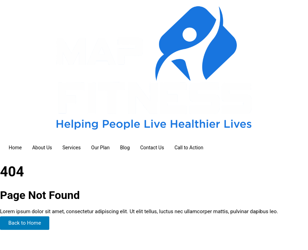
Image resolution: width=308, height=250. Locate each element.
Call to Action (188, 147)
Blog (125, 147)
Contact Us (152, 147)
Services (72, 147)
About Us (42, 147)
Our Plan (100, 147)
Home (15, 147)
